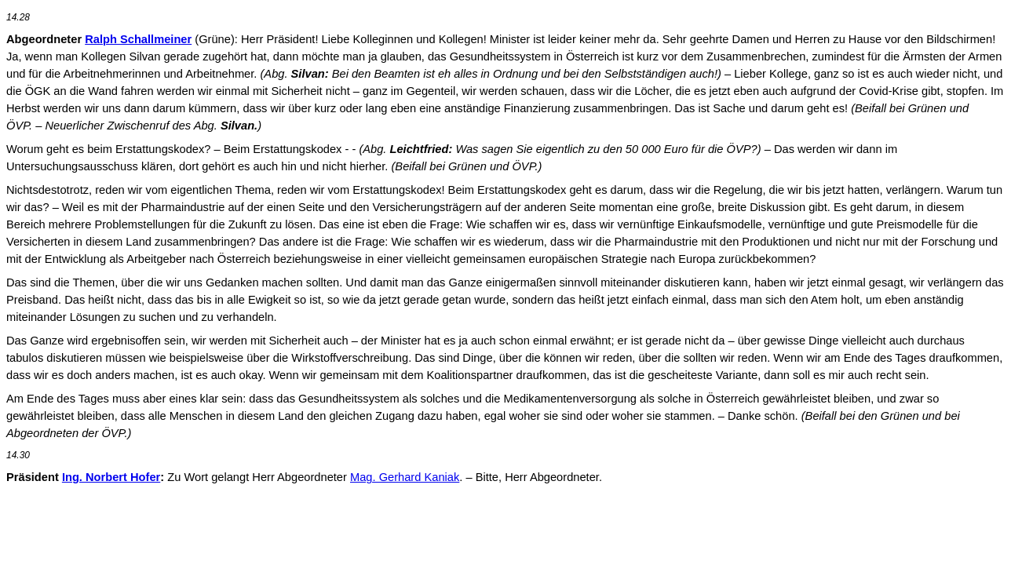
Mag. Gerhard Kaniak (404, 477)
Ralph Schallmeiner (138, 39)
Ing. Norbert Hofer (111, 477)
